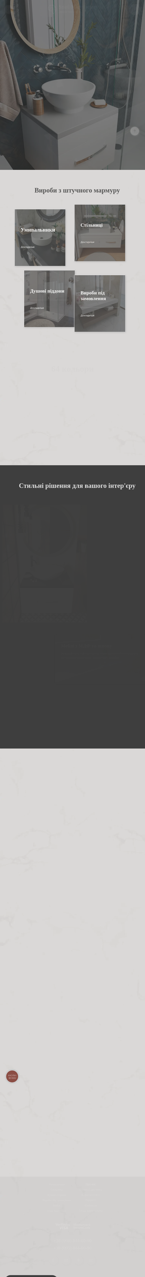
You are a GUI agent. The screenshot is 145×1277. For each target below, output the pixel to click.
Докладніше (17, 247)
